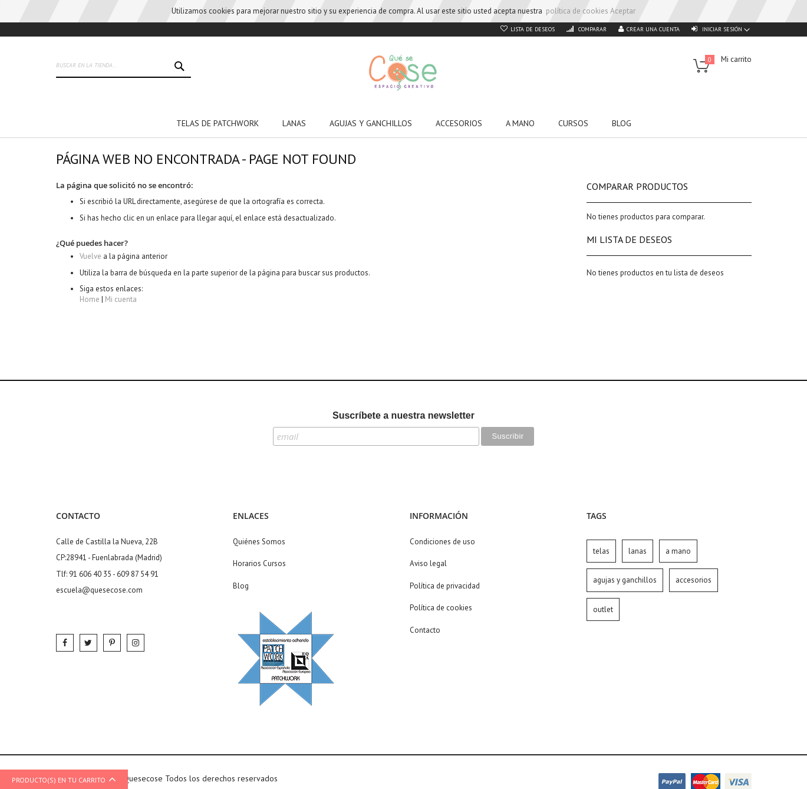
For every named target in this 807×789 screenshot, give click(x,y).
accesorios (694, 580)
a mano (678, 551)
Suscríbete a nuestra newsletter (403, 415)
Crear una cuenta (653, 29)
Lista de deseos (532, 29)
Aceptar (622, 11)
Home (90, 299)
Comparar (592, 29)
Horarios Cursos (259, 563)
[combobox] (124, 66)
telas (601, 551)
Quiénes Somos (259, 542)
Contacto (425, 630)
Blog (241, 586)
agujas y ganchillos (625, 580)
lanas (637, 551)
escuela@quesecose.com (99, 590)
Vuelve (90, 256)
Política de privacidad (445, 586)
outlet (603, 609)
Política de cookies (441, 608)
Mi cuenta (121, 299)
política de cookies (577, 11)
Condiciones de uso (442, 542)
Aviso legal (428, 563)
